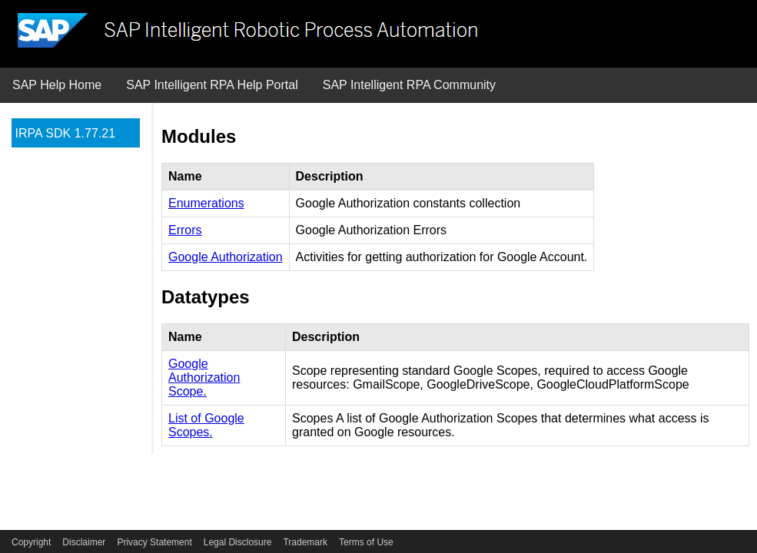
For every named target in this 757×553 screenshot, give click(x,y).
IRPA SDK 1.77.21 (65, 133)
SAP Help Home (56, 84)
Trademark (305, 542)
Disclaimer (83, 542)
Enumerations (206, 203)
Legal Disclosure (238, 542)
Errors (185, 230)
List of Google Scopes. (206, 425)
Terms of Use (366, 542)
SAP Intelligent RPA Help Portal (212, 84)
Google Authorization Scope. (204, 377)
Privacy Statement (154, 542)
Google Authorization (225, 256)
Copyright (31, 542)
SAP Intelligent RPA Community (409, 84)
